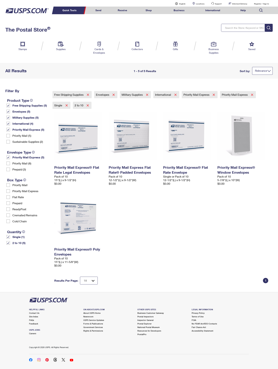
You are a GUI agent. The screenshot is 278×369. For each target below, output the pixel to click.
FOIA (194, 320)
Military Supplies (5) (25, 117)
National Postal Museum (148, 327)
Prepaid (17, 203)
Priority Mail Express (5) (28, 129)
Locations (200, 4)
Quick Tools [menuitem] (69, 10)
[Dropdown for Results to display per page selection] (89, 280)
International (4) (22, 123)
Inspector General (145, 320)
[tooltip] (31, 100)
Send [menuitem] (98, 10)
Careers (32, 333)
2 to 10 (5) (19, 243)
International (163, 94)
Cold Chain (19, 221)
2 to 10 (79, 105)
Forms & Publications (93, 323)
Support (218, 4)
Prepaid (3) (19, 169)
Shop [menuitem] (149, 10)
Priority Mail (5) (21, 135)
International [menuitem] (212, 10)
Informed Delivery (239, 4)
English (178, 4)
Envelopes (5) (21, 111)
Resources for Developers (149, 331)
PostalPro (141, 334)
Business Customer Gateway (150, 313)
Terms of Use (198, 316)
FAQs (31, 320)
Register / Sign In (261, 4)
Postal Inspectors (145, 316)
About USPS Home (92, 313)
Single (58, 105)
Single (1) (18, 236)
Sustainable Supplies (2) (27, 141)
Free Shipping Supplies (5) (29, 105)
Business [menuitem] (179, 10)
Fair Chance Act (199, 327)
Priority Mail (19, 185)
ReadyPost (19, 209)
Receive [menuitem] (122, 10)
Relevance (261, 70)
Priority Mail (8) (21, 163)
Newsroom (88, 316)
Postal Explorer (144, 323)
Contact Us (34, 313)
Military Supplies (132, 94)
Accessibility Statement (202, 331)
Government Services (93, 327)
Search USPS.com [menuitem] (261, 10)
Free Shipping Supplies (69, 94)
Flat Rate (18, 197)
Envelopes (103, 94)
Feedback (33, 323)
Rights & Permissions (93, 331)
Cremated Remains (24, 215)
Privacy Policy (198, 313)
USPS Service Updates (93, 320)
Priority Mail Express (25, 191)
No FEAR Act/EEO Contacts (204, 323)
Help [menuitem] (243, 10)
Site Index (33, 316)
